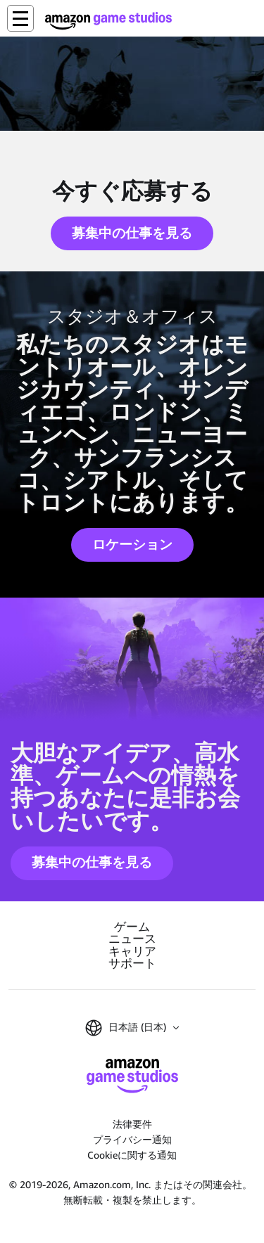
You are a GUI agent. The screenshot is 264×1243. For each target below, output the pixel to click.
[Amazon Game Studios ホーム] (108, 21)
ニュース (132, 939)
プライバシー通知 (132, 1139)
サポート (132, 964)
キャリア (132, 952)
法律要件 (132, 1124)
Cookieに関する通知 (132, 1155)
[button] (20, 18)
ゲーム (132, 927)
